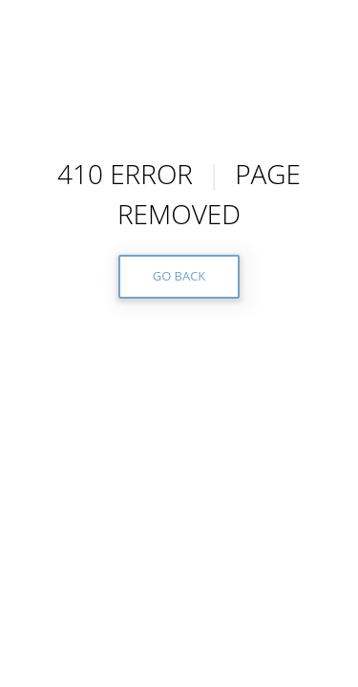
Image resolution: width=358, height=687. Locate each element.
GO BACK (179, 275)
